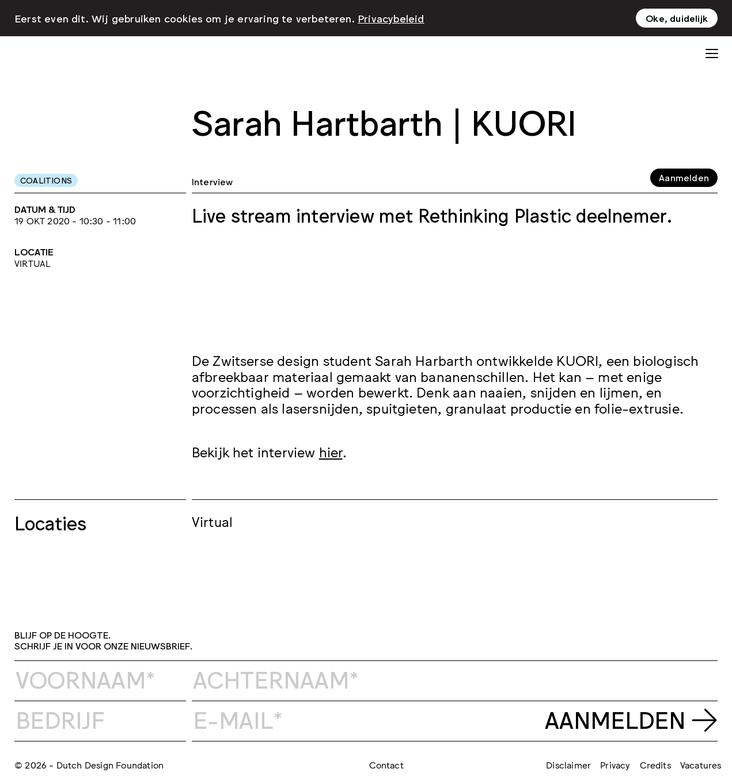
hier (331, 451)
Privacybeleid (391, 18)
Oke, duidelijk (677, 18)
